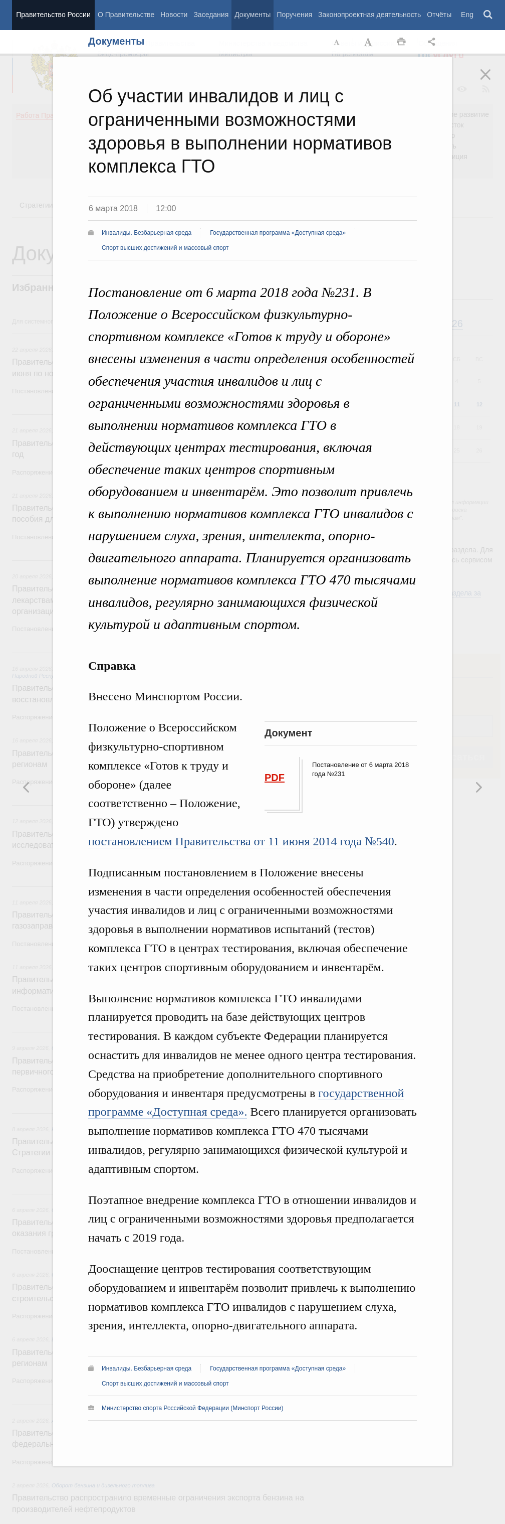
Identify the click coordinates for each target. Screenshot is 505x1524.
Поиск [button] (488, 15)
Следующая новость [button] (27, 787)
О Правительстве (126, 15)
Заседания (210, 15)
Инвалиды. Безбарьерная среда (146, 232)
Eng (467, 15)
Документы (252, 15)
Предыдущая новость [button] (478, 787)
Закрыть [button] (492, 81)
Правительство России (53, 15)
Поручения (294, 15)
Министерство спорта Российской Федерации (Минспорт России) (193, 1408)
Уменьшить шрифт (337, 42)
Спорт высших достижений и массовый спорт (165, 247)
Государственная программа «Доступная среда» (278, 232)
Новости (173, 15)
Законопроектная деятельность (369, 15)
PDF (275, 777)
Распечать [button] (401, 42)
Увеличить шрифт (369, 42)
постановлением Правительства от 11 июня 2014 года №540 (241, 841)
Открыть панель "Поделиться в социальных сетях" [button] (433, 42)
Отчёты (439, 15)
